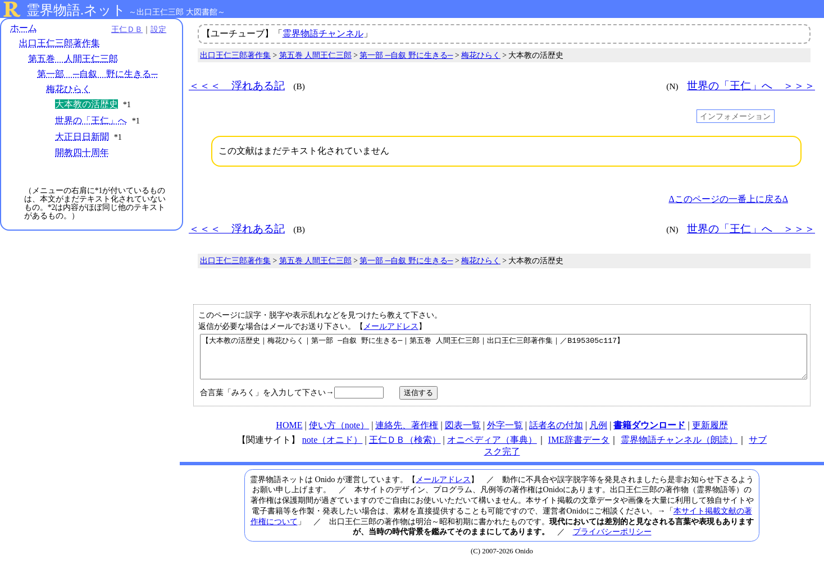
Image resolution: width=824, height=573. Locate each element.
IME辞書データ (578, 448)
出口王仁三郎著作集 (59, 43)
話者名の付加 (556, 433)
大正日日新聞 (82, 136)
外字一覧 (505, 433)
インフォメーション (735, 116)
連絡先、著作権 (406, 433)
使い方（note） (339, 433)
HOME (289, 433)
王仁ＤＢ (123, 29)
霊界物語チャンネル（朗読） (679, 448)
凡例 (598, 433)
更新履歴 (710, 433)
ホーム (23, 28)
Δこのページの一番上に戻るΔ (728, 199)
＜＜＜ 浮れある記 (237, 85)
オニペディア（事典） (492, 448)
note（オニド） (332, 448)
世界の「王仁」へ (91, 120)
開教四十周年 (82, 153)
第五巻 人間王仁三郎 (73, 58)
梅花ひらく (68, 89)
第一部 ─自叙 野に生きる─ (97, 74)
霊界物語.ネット (76, 10)
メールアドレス (390, 326)
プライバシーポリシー (612, 539)
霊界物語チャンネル (323, 33)
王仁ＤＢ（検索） (405, 448)
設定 (155, 29)
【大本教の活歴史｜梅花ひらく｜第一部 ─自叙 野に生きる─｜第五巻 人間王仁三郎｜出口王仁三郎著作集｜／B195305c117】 (503, 361)
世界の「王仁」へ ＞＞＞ (751, 85)
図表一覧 (463, 433)
